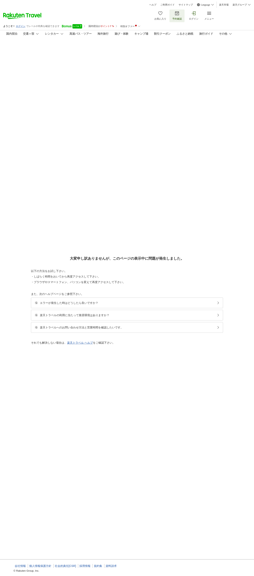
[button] (43, 169)
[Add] (246, 51)
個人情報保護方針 (40, 565)
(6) (123, 67)
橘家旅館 (14, 47)
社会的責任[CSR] (65, 565)
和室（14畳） (111, 217)
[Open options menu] (32, 125)
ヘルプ (152, 4)
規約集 (98, 565)
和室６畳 (108, 352)
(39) (71, 67)
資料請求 (111, 565)
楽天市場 (224, 4)
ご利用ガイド (167, 4)
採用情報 (84, 565)
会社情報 (20, 565)
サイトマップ (186, 4)
